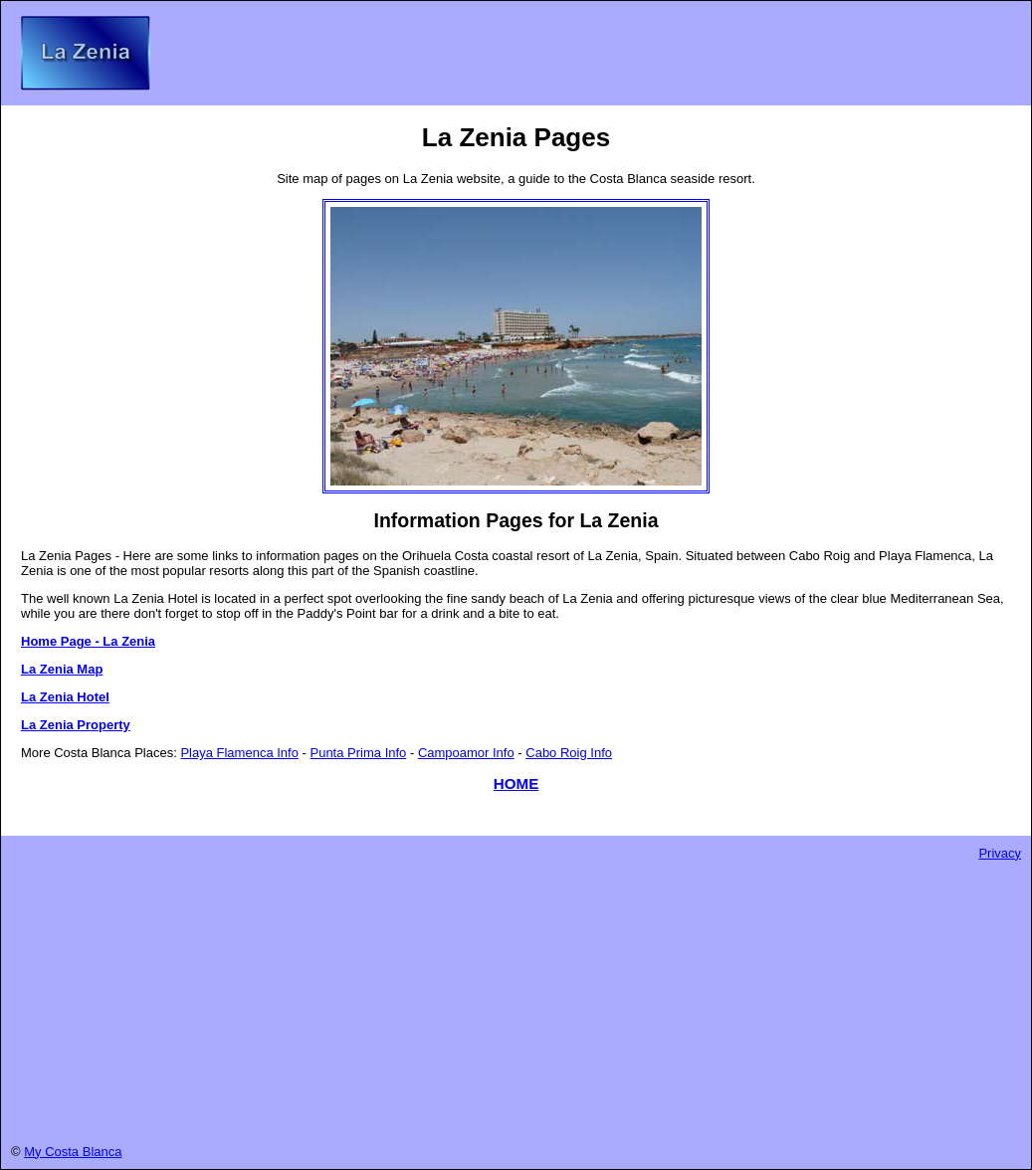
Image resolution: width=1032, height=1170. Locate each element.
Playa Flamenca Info (239, 752)
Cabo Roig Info (568, 752)
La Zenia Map (62, 669)
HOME (516, 783)
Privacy (999, 853)
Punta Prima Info (358, 752)
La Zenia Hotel (65, 696)
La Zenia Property (75, 724)
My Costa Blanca (72, 1151)
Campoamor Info (466, 752)
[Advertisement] (516, 1000)
